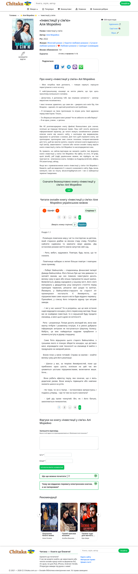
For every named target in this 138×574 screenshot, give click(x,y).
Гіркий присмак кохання (69, 534)
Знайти (125, 3)
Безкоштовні (66, 9)
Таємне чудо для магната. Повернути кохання (87, 534)
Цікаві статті (86, 562)
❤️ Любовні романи (67, 45)
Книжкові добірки (100, 9)
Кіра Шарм (85, 538)
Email (42, 461)
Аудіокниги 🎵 (115, 24)
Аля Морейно (52, 35)
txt (69, 190)
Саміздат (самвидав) (88, 45)
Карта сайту (86, 557)
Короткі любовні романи (76, 43)
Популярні (49, 9)
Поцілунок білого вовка (48, 534)
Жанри (33, 9)
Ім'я (42, 455)
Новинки (82, 9)
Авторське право (88, 559)
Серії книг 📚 (115, 28)
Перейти (82, 224)
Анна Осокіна (47, 538)
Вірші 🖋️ (115, 33)
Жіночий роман (54, 43)
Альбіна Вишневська (69, 538)
